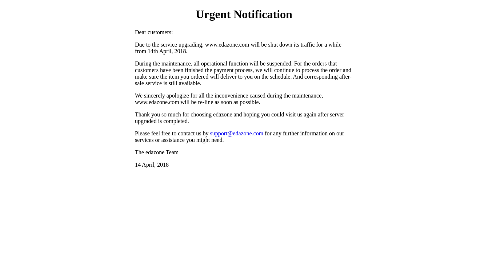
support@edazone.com (237, 133)
